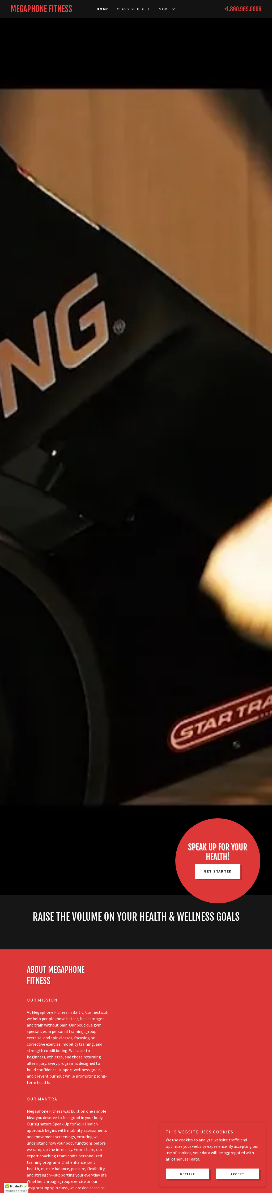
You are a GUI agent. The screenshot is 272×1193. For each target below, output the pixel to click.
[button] (167, 9)
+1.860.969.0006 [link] (242, 8)
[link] (42, 10)
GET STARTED (218, 871)
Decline (187, 1174)
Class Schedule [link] (133, 9)
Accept (237, 1174)
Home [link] (102, 9)
